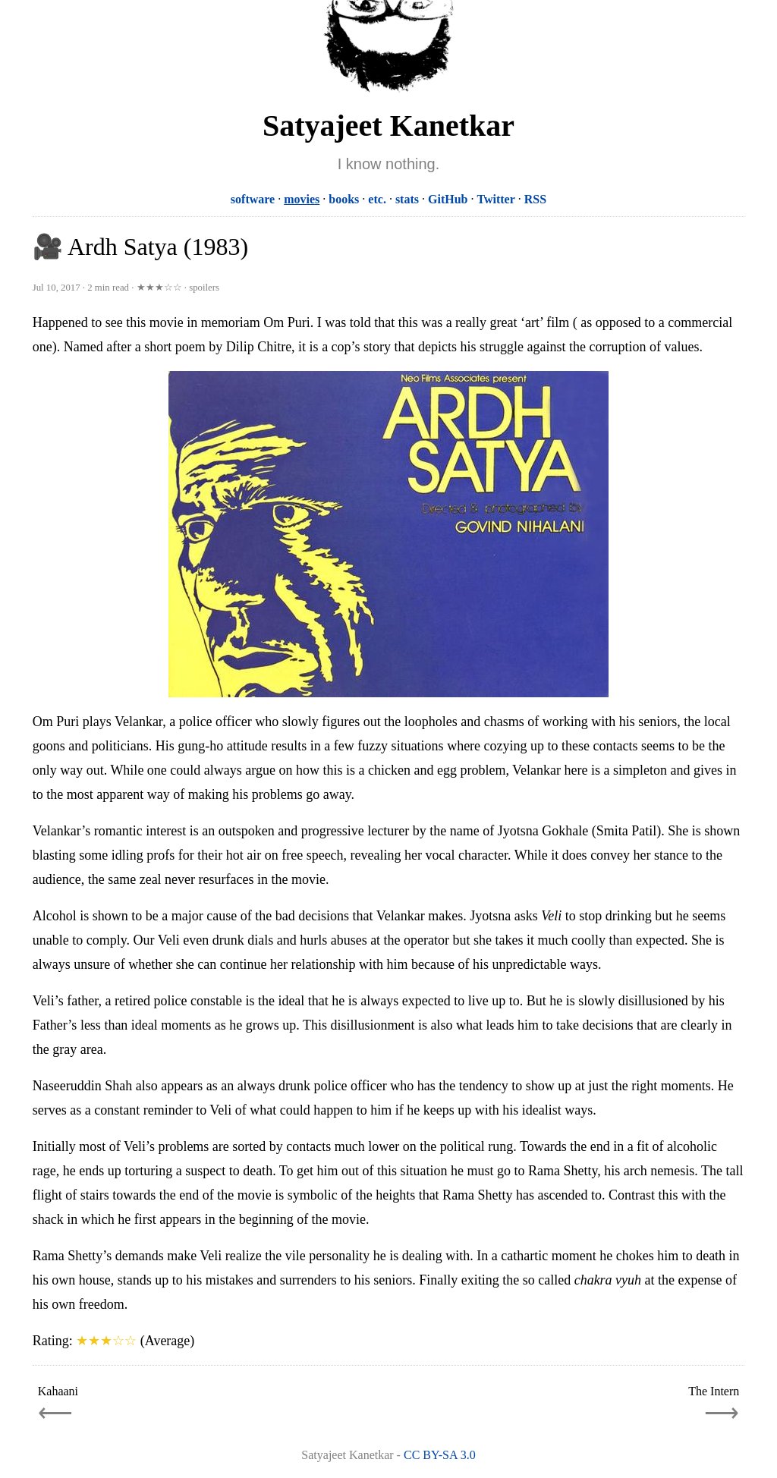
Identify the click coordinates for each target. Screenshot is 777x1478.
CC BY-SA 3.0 (440, 1454)
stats (407, 199)
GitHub (447, 199)
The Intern (713, 1391)
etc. (377, 199)
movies (301, 199)
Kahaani (58, 1391)
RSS (535, 199)
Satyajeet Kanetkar (388, 125)
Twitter (495, 199)
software (253, 199)
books (344, 199)
